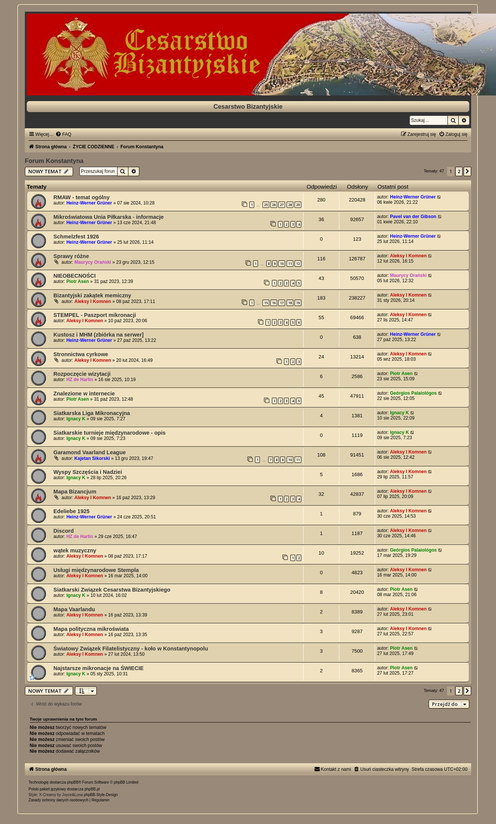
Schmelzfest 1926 (76, 237)
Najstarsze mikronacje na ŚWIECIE (98, 668)
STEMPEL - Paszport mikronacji (94, 315)
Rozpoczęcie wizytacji (82, 374)
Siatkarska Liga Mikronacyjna (91, 413)
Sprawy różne (71, 256)
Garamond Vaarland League (89, 452)
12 (298, 263)
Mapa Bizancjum (74, 492)
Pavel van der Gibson (413, 216)
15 (266, 302)
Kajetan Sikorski (92, 458)
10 (282, 263)
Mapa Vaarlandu (74, 609)
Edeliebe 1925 (71, 511)
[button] (467, 171)
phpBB (72, 782)
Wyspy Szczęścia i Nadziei (87, 472)
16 (274, 302)
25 (266, 204)
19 (298, 302)
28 (290, 204)
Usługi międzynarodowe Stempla (96, 570)
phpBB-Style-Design (101, 795)
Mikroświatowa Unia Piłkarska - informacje (108, 217)
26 (274, 204)
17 (282, 302)
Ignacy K (75, 418)
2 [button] (459, 171)
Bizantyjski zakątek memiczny (92, 295)
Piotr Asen (77, 281)
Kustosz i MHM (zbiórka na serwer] (98, 335)
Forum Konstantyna (54, 160)
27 (282, 204)
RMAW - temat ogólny (81, 197)
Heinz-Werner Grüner (89, 203)
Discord (63, 531)
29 (298, 204)
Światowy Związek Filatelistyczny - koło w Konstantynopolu (130, 649)
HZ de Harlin (79, 379)
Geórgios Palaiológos (413, 393)
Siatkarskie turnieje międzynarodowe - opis (109, 433)
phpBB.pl (92, 789)
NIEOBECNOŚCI (74, 276)
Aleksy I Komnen (408, 255)
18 (290, 302)
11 (290, 263)
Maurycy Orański (93, 262)
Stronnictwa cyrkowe (80, 354)
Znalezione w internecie (84, 393)
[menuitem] (63, 134)
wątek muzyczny (74, 550)
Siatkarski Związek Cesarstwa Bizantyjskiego (112, 590)
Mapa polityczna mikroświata (91, 629)
